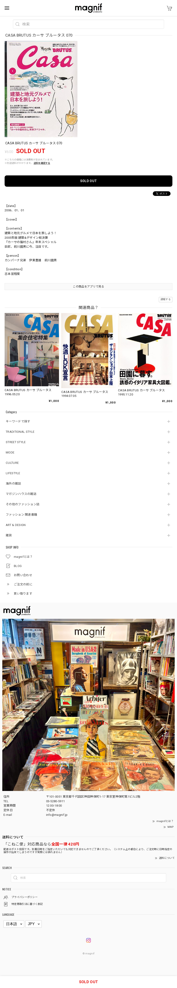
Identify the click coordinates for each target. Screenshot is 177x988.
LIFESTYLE (13, 473)
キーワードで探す (18, 421)
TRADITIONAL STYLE (20, 431)
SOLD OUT (88, 181)
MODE (10, 452)
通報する (165, 299)
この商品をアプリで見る (88, 286)
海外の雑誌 (13, 483)
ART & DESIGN (16, 525)
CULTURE (12, 463)
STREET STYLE (16, 442)
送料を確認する (42, 163)
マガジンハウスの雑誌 (21, 494)
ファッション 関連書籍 (21, 514)
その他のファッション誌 (22, 504)
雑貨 (9, 535)
